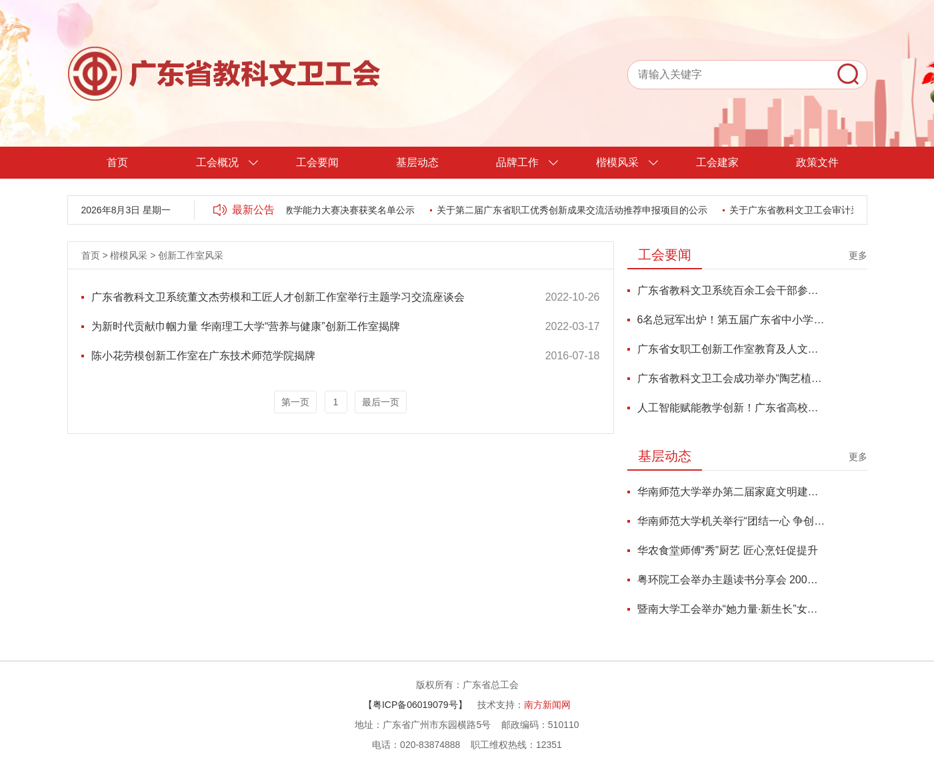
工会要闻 (317, 162)
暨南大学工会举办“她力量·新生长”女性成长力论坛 (731, 609)
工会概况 (217, 162)
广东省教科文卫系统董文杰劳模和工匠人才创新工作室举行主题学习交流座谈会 (278, 297)
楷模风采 (617, 162)
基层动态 (417, 162)
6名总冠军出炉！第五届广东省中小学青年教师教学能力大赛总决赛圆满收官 (731, 319)
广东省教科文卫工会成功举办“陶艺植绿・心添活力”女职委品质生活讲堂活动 (731, 378)
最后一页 (380, 402)
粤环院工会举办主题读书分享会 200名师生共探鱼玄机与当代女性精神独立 (731, 579)
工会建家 (717, 162)
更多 (858, 255)
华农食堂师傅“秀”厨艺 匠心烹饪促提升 (727, 550)
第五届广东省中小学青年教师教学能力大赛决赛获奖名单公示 (291, 210)
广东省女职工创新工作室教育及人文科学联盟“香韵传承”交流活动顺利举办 (731, 349)
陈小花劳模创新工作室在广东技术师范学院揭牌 (203, 355)
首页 (117, 162)
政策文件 (817, 162)
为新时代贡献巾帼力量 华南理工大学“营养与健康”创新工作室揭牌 (245, 326)
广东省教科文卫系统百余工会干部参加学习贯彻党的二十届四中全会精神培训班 (731, 290)
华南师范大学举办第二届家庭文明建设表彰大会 (731, 491)
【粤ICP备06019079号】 (415, 704)
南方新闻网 (547, 704)
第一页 (295, 402)
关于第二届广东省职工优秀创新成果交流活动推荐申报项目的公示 (574, 210)
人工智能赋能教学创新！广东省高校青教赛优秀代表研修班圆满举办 (731, 407)
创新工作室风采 (190, 255)
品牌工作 (517, 162)
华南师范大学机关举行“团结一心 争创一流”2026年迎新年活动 (731, 521)
